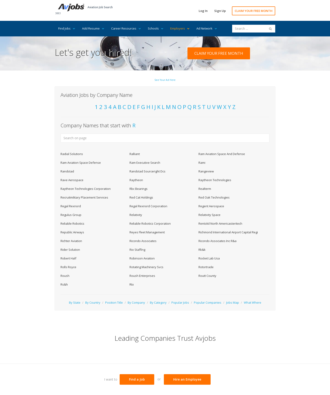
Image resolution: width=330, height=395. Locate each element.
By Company (136, 302)
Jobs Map (232, 302)
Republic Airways (72, 232)
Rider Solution (70, 250)
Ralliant (134, 154)
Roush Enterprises (142, 276)
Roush (64, 276)
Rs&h (64, 284)
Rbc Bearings (138, 189)
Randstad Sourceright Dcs (147, 171)
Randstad (67, 171)
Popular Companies (207, 302)
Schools (155, 28)
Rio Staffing (137, 250)
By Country (92, 302)
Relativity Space (209, 215)
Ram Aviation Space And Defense (221, 154)
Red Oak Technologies (214, 197)
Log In (203, 11)
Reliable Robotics (72, 223)
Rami (201, 163)
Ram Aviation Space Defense (80, 163)
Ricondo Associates (143, 241)
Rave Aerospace (71, 180)
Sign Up (220, 11)
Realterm (204, 189)
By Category (158, 302)
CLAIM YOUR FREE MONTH (253, 11)
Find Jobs (66, 28)
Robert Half (68, 258)
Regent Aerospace (211, 206)
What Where (252, 302)
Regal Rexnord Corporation (148, 206)
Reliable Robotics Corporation (150, 223)
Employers (180, 28)
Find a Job (137, 379)
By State (74, 302)
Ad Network (206, 28)
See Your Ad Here (165, 80)
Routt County (207, 276)
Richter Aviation (71, 241)
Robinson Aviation (142, 258)
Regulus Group (70, 215)
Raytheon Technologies (214, 180)
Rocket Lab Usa (209, 258)
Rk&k (202, 250)
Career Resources (126, 28)
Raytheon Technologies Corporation (85, 189)
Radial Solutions (71, 154)
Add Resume (93, 28)
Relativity (135, 215)
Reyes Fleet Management (147, 232)
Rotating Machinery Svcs (146, 267)
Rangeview (206, 171)
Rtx (131, 284)
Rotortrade (206, 267)
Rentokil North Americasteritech (220, 223)
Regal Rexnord (70, 206)
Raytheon (136, 180)
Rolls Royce (68, 267)
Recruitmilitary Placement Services (84, 197)
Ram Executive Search (144, 163)
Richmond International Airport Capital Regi (228, 232)
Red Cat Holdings (141, 197)
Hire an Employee (187, 379)
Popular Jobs (180, 302)
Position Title (114, 302)
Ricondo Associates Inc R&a (217, 241)
